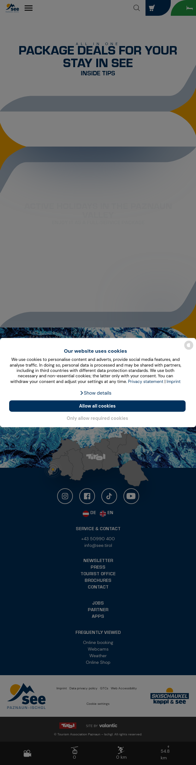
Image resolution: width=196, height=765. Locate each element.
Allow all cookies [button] (97, 406)
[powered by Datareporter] (189, 349)
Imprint (174, 381)
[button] (95, 393)
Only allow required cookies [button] (97, 418)
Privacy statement (145, 381)
